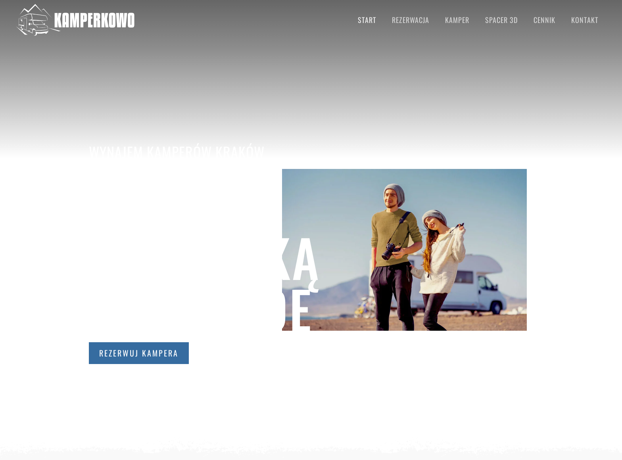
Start (367, 20)
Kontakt (584, 20)
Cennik (544, 20)
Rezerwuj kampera (139, 353)
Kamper (457, 20)
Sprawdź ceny (241, 353)
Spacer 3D (501, 20)
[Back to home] (75, 20)
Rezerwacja (410, 20)
